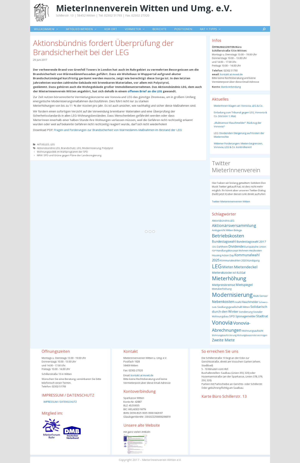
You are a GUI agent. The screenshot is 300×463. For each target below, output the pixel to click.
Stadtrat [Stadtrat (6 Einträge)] (262, 316)
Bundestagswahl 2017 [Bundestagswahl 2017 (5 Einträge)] (251, 241)
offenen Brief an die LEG (145, 91)
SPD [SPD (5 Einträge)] (232, 316)
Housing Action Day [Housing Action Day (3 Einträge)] (223, 255)
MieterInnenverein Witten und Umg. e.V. (144, 8)
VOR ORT (110, 29)
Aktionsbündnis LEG (48, 148)
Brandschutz (68, 148)
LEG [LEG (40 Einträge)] (217, 266)
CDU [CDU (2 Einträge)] (214, 246)
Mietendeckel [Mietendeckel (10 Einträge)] (245, 266)
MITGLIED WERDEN (83, 29)
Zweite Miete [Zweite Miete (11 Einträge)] (223, 340)
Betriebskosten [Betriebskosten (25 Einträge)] (228, 235)
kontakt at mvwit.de (231, 74)
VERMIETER (137, 29)
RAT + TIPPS (212, 29)
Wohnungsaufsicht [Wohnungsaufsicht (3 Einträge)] (252, 330)
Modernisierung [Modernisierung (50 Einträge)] (232, 294)
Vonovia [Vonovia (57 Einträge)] (222, 322)
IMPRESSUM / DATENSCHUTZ (60, 401)
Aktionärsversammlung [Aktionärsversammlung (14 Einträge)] (234, 225)
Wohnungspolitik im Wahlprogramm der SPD (62, 151)
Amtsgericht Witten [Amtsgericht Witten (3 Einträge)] (222, 230)
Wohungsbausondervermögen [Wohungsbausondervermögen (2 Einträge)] (252, 335)
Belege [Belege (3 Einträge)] (238, 230)
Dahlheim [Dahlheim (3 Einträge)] (222, 246)
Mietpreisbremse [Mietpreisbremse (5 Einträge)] (223, 285)
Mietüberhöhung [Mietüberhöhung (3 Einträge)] (221, 288)
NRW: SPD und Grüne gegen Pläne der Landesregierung (69, 155)
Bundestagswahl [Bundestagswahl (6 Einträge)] (224, 241)
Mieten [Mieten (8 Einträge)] (227, 267)
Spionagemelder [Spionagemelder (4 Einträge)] (246, 316)
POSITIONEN (183, 29)
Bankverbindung (231, 86)
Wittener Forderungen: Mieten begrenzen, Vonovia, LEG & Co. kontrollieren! (238, 145)
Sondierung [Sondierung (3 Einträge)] (246, 311)
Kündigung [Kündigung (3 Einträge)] (253, 260)
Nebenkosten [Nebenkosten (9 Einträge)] (223, 301)
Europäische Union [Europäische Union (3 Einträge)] (255, 246)
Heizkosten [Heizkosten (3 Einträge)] (255, 250)
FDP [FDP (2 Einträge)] (214, 250)
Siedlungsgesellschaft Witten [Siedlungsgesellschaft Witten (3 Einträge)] (233, 307)
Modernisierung (91, 148)
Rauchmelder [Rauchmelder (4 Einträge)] (250, 302)
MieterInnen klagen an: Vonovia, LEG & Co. (238, 105)
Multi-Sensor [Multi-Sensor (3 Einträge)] (260, 296)
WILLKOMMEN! (48, 29)
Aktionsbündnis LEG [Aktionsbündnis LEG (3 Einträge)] (223, 220)
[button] (58, 29)
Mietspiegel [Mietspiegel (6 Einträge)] (244, 285)
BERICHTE (159, 29)
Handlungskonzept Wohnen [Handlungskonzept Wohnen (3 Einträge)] (232, 250)
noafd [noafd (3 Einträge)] (238, 302)
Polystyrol (107, 148)
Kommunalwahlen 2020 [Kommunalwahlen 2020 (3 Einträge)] (233, 260)
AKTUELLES (43, 144)
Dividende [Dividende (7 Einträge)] (236, 246)
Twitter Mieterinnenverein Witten (231, 201)
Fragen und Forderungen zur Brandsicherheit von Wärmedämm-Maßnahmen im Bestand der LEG (118, 130)
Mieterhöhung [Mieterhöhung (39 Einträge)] (229, 278)
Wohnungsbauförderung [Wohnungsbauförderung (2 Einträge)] (224, 335)
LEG (52, 144)
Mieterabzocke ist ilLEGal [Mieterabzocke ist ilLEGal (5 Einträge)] (228, 272)
